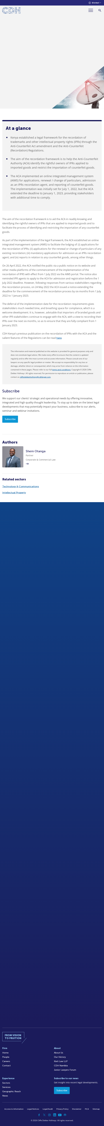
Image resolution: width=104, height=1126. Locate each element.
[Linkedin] (54, 1115)
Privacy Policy (62, 1109)
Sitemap (96, 1109)
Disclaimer (76, 1109)
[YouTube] (59, 1115)
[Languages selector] (95, 3)
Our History (60, 1057)
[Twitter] (44, 1115)
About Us (58, 1052)
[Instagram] (49, 1115)
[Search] (99, 10)
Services (6, 1087)
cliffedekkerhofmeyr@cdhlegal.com (35, 377)
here (59, 337)
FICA (87, 1109)
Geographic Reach (11, 1091)
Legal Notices (33, 1109)
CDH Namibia (61, 1065)
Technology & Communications (20, 486)
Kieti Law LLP (61, 1061)
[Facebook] (39, 1115)
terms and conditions (61, 370)
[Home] (11, 11)
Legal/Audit (48, 1109)
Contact (6, 1065)
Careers (6, 1061)
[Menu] (91, 10)
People (5, 1057)
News (5, 1095)
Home (5, 1052)
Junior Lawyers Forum (65, 1070)
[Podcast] (65, 1115)
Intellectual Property (14, 492)
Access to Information (13, 1109)
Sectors (6, 1083)
